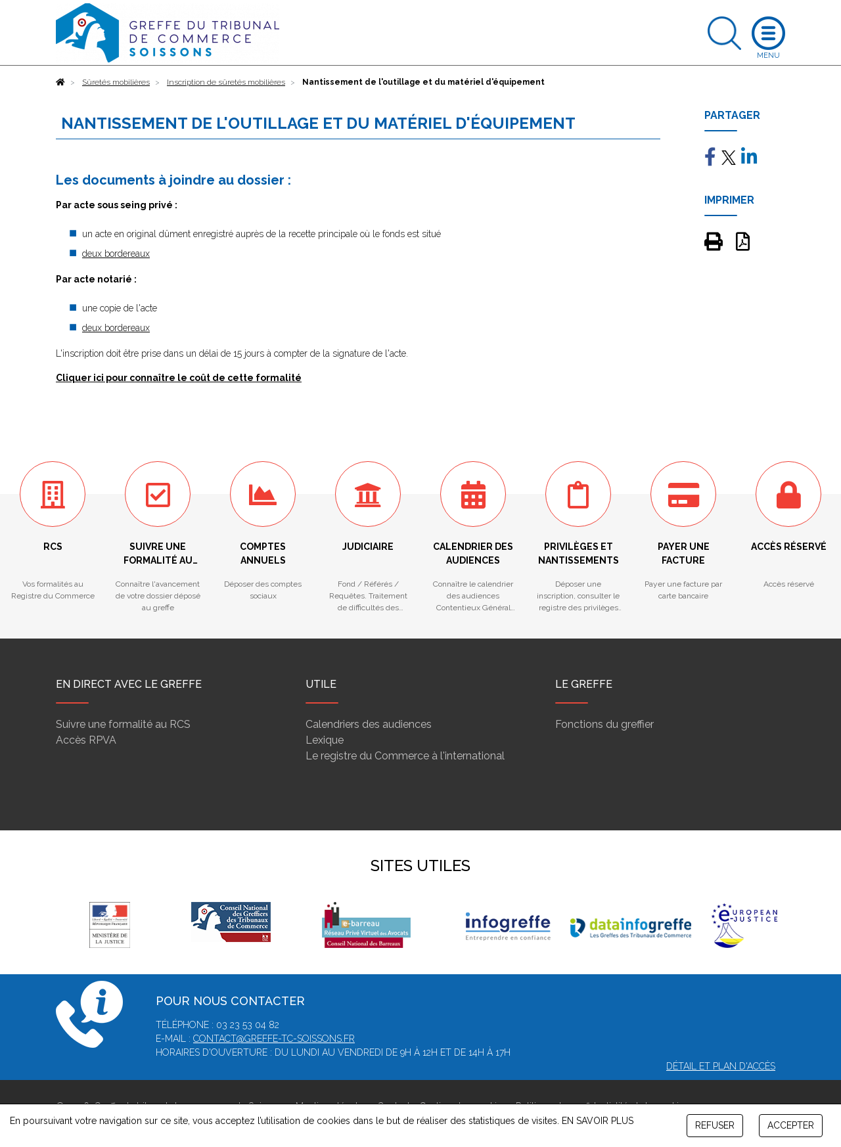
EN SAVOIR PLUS (597, 1120)
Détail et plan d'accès (720, 1066)
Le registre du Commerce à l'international (405, 756)
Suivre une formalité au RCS (123, 724)
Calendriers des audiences (369, 724)
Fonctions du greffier (604, 724)
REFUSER (715, 1125)
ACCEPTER (790, 1125)
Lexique (325, 740)
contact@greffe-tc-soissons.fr (274, 1038)
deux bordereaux (116, 253)
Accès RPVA (86, 740)
